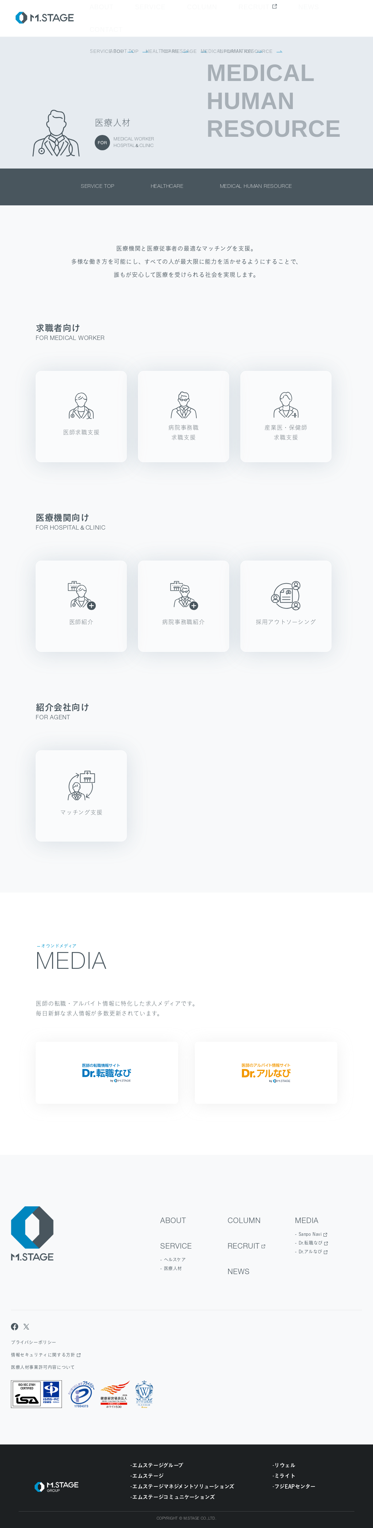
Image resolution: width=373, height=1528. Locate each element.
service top (97, 186)
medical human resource (256, 186)
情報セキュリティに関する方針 (43, 1355)
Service (211, 18)
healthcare (167, 186)
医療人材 (173, 1268)
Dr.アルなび (310, 1251)
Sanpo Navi (310, 1234)
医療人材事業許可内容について (43, 1367)
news (315, 18)
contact (345, 18)
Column (244, 18)
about (179, 18)
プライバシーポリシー (33, 1342)
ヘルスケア (175, 1259)
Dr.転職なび (311, 1243)
